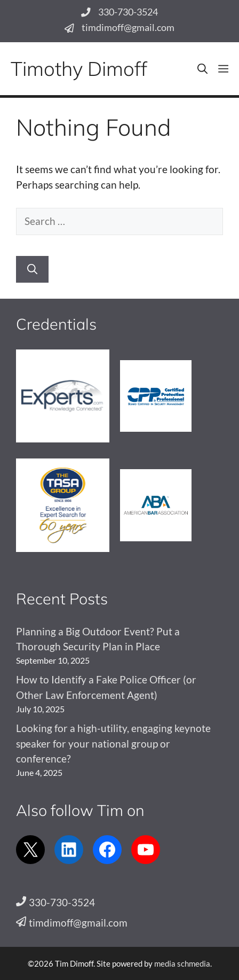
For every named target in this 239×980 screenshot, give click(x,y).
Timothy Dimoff (79, 68)
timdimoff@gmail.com (128, 27)
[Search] (32, 269)
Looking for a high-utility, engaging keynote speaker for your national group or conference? (113, 743)
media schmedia (182, 963)
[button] (202, 68)
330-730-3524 (128, 12)
